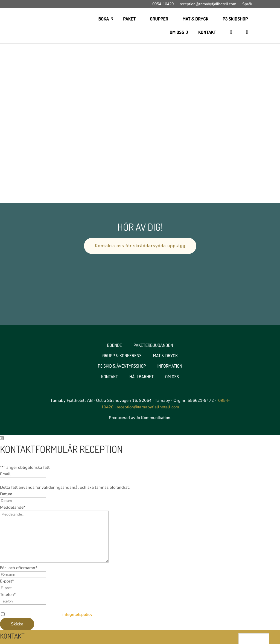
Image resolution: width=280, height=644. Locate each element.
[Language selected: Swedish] (253, 638)
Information (170, 366)
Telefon (8, 594)
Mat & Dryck (195, 19)
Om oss (177, 32)
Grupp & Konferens (122, 355)
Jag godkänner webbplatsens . (50, 614)
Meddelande (12, 507)
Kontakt (207, 32)
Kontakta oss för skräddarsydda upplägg (140, 246)
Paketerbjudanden (153, 345)
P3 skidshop (235, 19)
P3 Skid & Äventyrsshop (122, 366)
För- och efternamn (18, 567)
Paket (129, 19)
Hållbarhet (141, 376)
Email (5, 474)
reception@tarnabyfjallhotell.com (208, 4)
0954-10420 (163, 4)
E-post (7, 581)
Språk (247, 4)
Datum (6, 494)
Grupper (159, 19)
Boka (103, 19)
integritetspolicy (77, 614)
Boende (114, 345)
